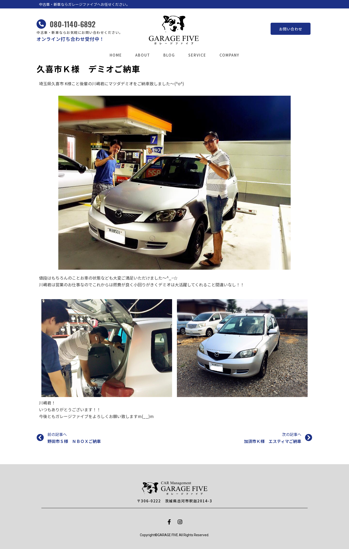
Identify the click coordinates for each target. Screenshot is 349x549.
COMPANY (229, 55)
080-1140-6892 (73, 23)
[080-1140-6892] (41, 24)
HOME (116, 55)
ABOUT (142, 55)
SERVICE (197, 55)
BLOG (169, 55)
